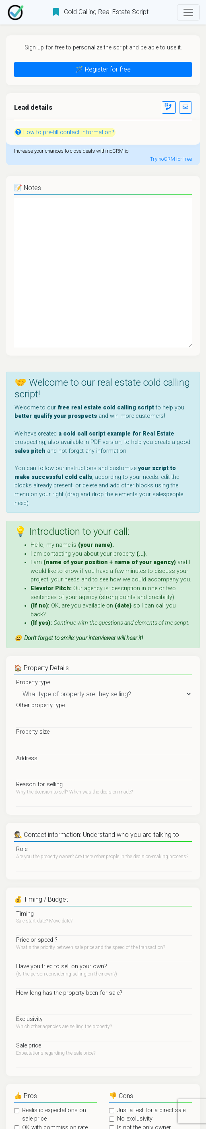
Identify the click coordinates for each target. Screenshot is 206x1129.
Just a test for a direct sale (151, 1110)
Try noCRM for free (171, 159)
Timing (25, 913)
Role (21, 849)
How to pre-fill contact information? (64, 132)
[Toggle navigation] (188, 12)
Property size (32, 731)
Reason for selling (39, 784)
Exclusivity (29, 1019)
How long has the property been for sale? (69, 993)
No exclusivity (134, 1118)
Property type (33, 682)
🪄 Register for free (103, 69)
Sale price (28, 1045)
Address (26, 758)
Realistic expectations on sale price (54, 1115)
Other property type (40, 705)
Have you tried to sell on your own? (61, 966)
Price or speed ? (37, 940)
